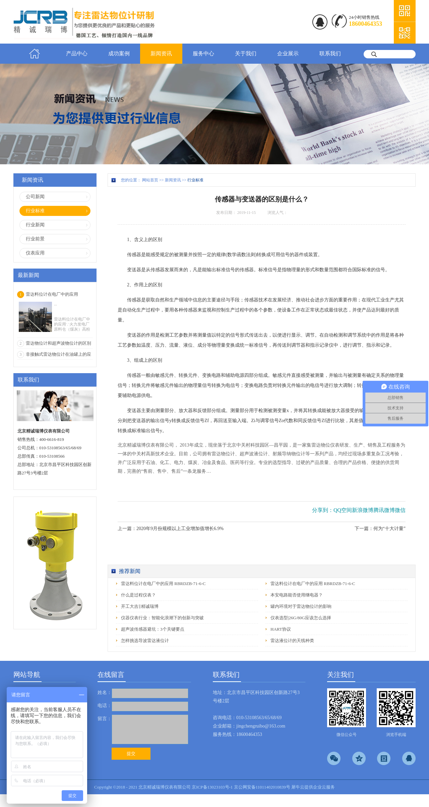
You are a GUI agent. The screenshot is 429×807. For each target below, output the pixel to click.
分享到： (322, 510)
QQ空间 (342, 510)
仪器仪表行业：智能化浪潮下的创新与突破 (162, 617)
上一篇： (171, 528)
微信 (400, 510)
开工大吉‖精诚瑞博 (140, 606)
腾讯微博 (384, 510)
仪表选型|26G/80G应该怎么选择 (300, 617)
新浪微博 (362, 510)
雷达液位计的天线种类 (292, 640)
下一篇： (380, 528)
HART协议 (280, 629)
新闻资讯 (173, 180)
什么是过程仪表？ (138, 594)
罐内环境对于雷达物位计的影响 (300, 606)
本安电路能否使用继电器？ (296, 594)
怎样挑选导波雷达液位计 (145, 640)
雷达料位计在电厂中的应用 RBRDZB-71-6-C (163, 583)
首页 (34, 54)
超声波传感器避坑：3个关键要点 (152, 629)
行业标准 (195, 180)
